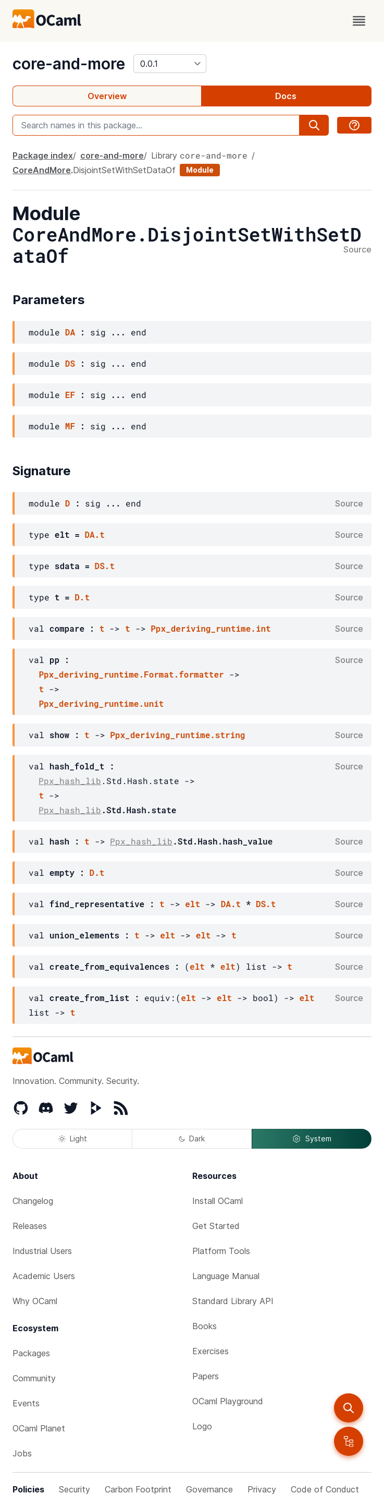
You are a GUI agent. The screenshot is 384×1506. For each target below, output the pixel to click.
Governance (209, 1489)
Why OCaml (35, 1301)
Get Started (216, 1226)
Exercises (210, 1351)
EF (70, 394)
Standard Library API (233, 1301)
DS (70, 363)
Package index (43, 155)
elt (192, 903)
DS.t (105, 565)
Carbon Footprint (138, 1489)
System (311, 1138)
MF (70, 425)
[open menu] (359, 21)
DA (70, 332)
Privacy (261, 1489)
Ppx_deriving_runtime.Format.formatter (131, 674)
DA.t (94, 534)
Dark (192, 1138)
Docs (285, 96)
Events (26, 1403)
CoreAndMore (42, 170)
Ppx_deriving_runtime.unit (101, 703)
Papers (205, 1376)
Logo (202, 1426)
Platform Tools (221, 1251)
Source (357, 250)
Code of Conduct (325, 1489)
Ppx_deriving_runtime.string (177, 734)
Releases (30, 1226)
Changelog (33, 1201)
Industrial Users (42, 1251)
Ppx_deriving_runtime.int (210, 628)
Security (74, 1489)
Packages (31, 1353)
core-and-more (69, 63)
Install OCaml (217, 1201)
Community (34, 1378)
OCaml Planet (39, 1428)
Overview (107, 96)
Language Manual (225, 1276)
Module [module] (200, 169)
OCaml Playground (227, 1401)
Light (72, 1138)
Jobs (22, 1453)
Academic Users (44, 1276)
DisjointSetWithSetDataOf (124, 170)
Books (204, 1326)
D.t (82, 597)
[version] (169, 63)
